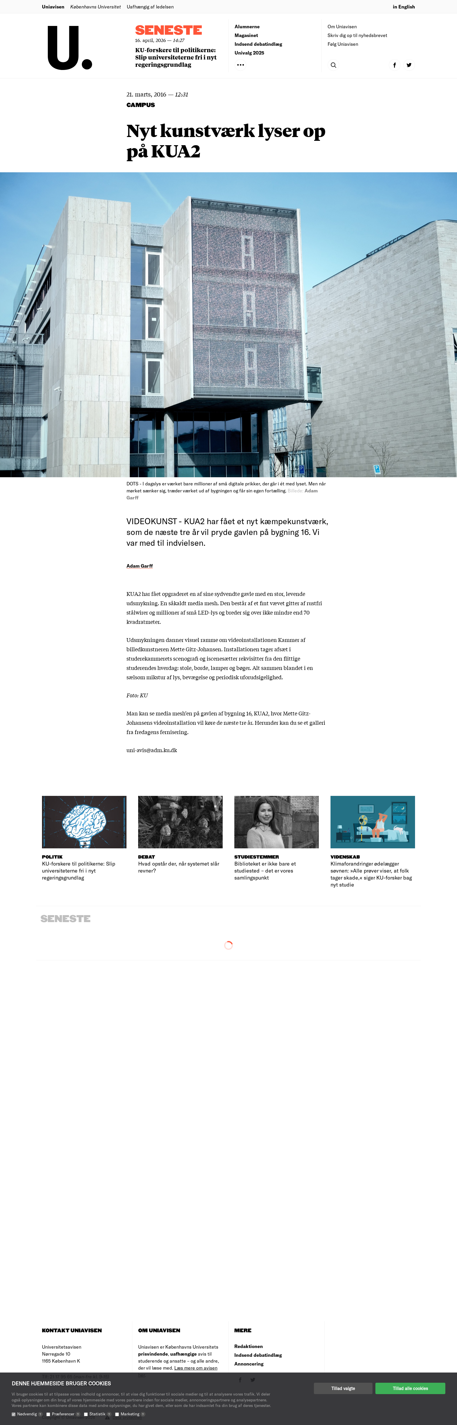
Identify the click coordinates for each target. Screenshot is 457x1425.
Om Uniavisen (342, 26)
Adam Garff (139, 565)
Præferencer (66, 1413)
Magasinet (246, 35)
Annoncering (248, 1363)
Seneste (168, 31)
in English (404, 6)
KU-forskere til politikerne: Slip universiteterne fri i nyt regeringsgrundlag (176, 57)
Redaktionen (248, 1346)
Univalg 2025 (249, 52)
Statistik (100, 1413)
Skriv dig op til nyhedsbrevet (357, 35)
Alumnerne (247, 26)
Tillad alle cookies (410, 1388)
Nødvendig (30, 1413)
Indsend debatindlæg (258, 44)
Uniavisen (53, 6)
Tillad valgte (343, 1388)
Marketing (133, 1413)
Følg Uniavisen (343, 44)
